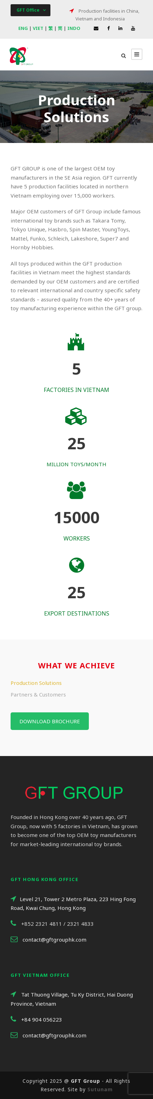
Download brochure (49, 721)
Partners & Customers (38, 694)
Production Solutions (36, 682)
